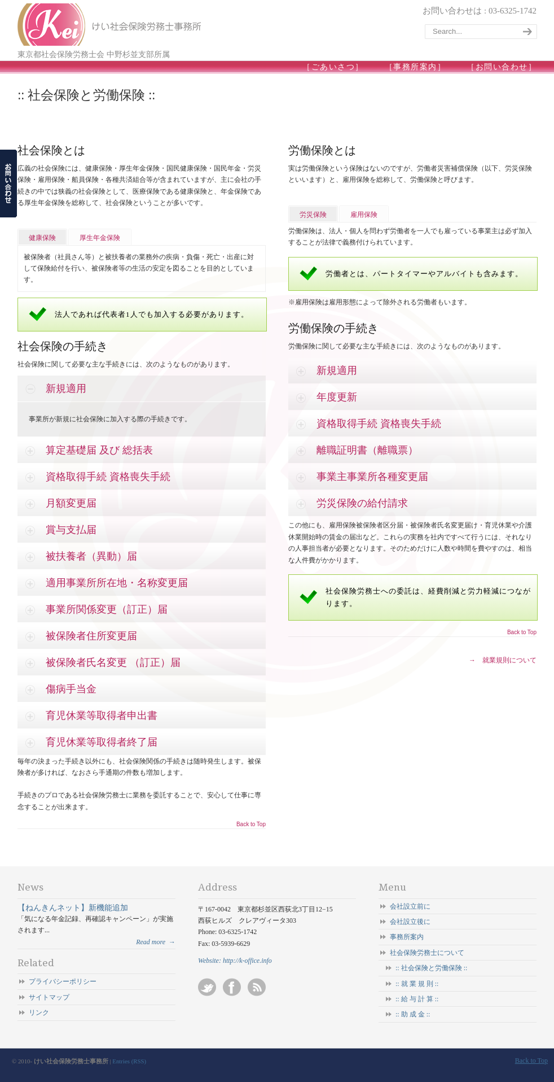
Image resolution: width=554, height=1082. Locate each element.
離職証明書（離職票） (367, 450)
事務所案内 (407, 937)
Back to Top (251, 824)
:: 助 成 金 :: (412, 1014)
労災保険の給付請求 (362, 503)
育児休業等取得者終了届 (101, 742)
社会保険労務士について (427, 953)
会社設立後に (410, 922)
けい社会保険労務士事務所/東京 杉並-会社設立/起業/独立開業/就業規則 (110, 24)
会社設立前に (410, 906)
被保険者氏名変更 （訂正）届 (113, 662)
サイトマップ (49, 997)
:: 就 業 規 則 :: (416, 984)
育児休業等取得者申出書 (101, 715)
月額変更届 (71, 503)
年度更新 (336, 397)
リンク (39, 1012)
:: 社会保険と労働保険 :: (431, 968)
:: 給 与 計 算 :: (416, 999)
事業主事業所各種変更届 (372, 476)
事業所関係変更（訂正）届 (107, 609)
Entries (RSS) (129, 1061)
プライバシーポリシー (62, 981)
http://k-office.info (247, 961)
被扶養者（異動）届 (91, 556)
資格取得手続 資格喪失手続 (108, 476)
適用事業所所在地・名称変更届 (117, 582)
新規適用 (66, 388)
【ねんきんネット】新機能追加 (72, 907)
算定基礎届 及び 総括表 (99, 450)
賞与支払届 (71, 529)
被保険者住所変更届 (91, 636)
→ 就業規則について (503, 660)
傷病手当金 (71, 689)
